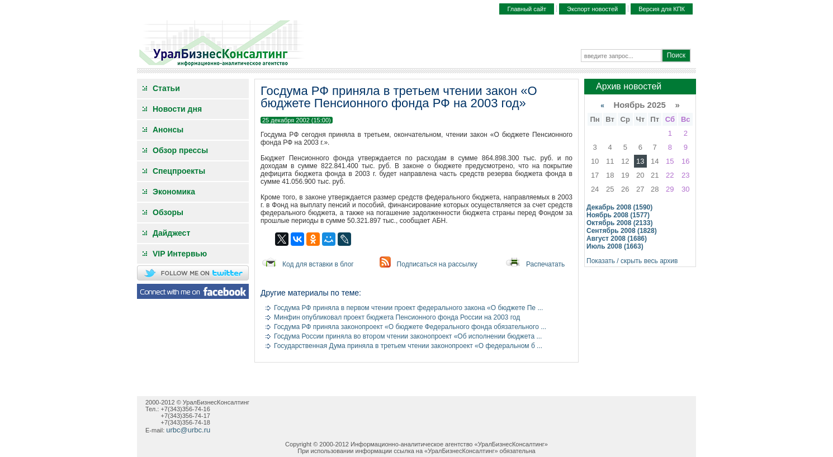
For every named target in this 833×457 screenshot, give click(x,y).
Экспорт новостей (592, 9)
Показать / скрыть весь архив (632, 261)
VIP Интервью (180, 253)
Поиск (676, 55)
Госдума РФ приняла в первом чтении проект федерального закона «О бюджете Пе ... (408, 308)
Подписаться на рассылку (437, 264)
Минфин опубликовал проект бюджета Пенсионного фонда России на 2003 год (397, 317)
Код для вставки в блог (318, 264)
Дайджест (171, 233)
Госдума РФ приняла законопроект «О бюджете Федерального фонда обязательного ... (410, 327)
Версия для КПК (661, 9)
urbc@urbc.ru (188, 430)
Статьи (166, 88)
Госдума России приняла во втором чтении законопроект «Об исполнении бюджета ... (408, 336)
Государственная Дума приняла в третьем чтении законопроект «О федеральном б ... (408, 346)
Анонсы (168, 129)
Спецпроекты (179, 170)
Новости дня (177, 108)
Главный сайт (526, 9)
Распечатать (545, 264)
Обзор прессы (180, 150)
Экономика (174, 191)
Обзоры (168, 212)
